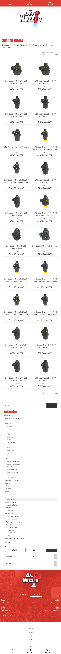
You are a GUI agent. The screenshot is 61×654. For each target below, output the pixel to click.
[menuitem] (30, 625)
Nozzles (8, 424)
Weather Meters (11, 503)
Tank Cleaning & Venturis (14, 522)
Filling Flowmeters (12, 519)
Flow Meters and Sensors (13, 516)
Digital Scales (10, 486)
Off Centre (10, 437)
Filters (8, 491)
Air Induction (10, 426)
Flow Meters (10, 514)
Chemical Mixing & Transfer (15, 539)
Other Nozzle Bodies (12, 475)
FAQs (30, 643)
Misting (9, 453)
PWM (8, 434)
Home (30, 625)
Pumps (8, 489)
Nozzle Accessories (12, 459)
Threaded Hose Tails (12, 527)
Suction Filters (11, 499)
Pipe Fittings (10, 525)
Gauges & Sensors (12, 505)
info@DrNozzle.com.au (52, 610)
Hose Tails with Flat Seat (13, 533)
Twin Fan (9, 432)
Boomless (9, 456)
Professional (10, 429)
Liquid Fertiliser (11, 442)
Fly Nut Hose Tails (11, 530)
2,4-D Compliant (11, 440)
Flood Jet (9, 448)
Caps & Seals (10, 467)
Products (8, 415)
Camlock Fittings (11, 535)
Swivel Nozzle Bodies (12, 469)
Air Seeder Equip (11, 421)
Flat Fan (9, 445)
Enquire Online (36, 594)
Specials (7, 542)
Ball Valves (10, 510)
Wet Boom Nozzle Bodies (13, 461)
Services (30, 636)
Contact (30, 646)
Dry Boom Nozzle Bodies (13, 464)
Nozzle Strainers (11, 477)
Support (30, 639)
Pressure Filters (11, 497)
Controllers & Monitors (13, 418)
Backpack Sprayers (12, 481)
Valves (8, 508)
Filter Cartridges (11, 494)
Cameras (9, 483)
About (31, 632)
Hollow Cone (10, 450)
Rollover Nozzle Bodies (13, 472)
